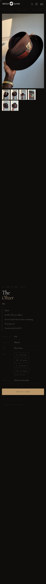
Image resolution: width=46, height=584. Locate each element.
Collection (7, 10)
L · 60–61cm (21, 366)
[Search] (32, 4)
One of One (22, 10)
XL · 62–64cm (22, 371)
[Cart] (36, 4)
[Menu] (42, 4)
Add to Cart (23, 392)
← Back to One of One (12, 405)
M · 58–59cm (22, 360)
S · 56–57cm (21, 355)
